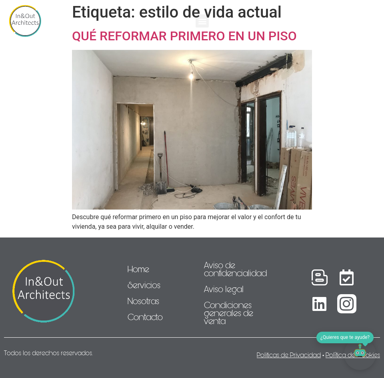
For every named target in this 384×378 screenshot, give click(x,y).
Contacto (145, 317)
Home (138, 269)
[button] (202, 21)
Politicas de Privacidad (289, 355)
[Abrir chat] (360, 354)
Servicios (144, 285)
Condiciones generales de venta (228, 313)
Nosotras (143, 301)
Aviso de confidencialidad (235, 269)
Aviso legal (224, 289)
